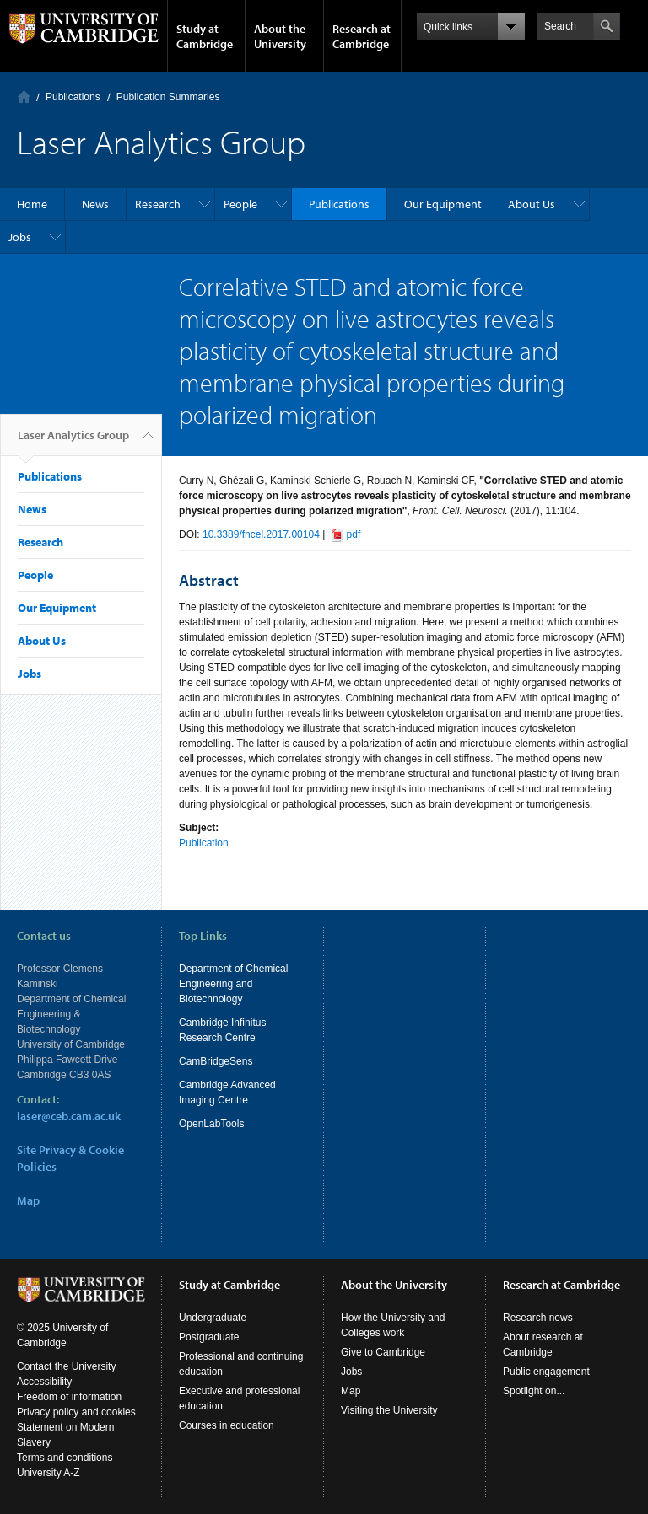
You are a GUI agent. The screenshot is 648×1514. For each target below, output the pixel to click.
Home (24, 96)
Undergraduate (212, 1317)
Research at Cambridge (361, 36)
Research (158, 204)
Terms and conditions (64, 1457)
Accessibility (44, 1382)
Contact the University (66, 1366)
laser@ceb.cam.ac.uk (69, 1116)
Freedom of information (69, 1397)
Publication (204, 843)
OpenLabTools (211, 1124)
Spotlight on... (533, 1391)
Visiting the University (389, 1410)
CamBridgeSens (215, 1061)
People (240, 204)
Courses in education (226, 1425)
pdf (354, 534)
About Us (531, 204)
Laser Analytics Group (73, 441)
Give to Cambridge (383, 1352)
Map (28, 1200)
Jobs (19, 236)
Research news (538, 1317)
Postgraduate (209, 1337)
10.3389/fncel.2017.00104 (261, 534)
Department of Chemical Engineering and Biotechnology (233, 984)
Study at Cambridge (204, 36)
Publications (73, 97)
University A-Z (48, 1473)
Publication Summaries (168, 97)
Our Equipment (443, 204)
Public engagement (546, 1371)
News (95, 204)
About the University (280, 36)
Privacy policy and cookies (76, 1412)
